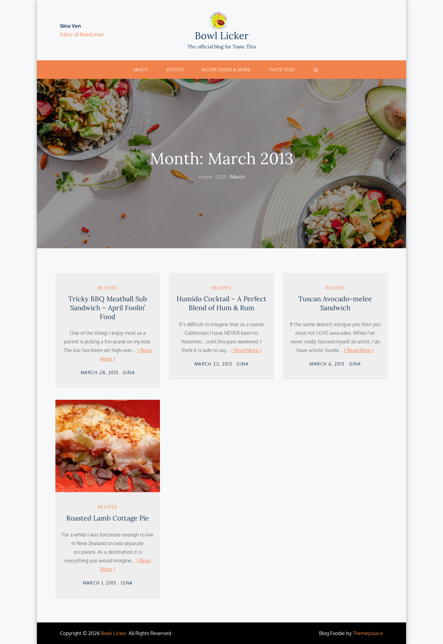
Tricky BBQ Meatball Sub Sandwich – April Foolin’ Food (107, 307)
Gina (129, 372)
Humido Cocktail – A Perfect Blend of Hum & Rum (221, 303)
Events (174, 69)
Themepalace (368, 633)
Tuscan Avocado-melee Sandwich (335, 303)
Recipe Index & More (226, 69)
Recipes (108, 287)
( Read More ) (246, 350)
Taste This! (282, 69)
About (140, 69)
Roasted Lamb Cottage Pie (107, 518)
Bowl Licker (222, 35)
